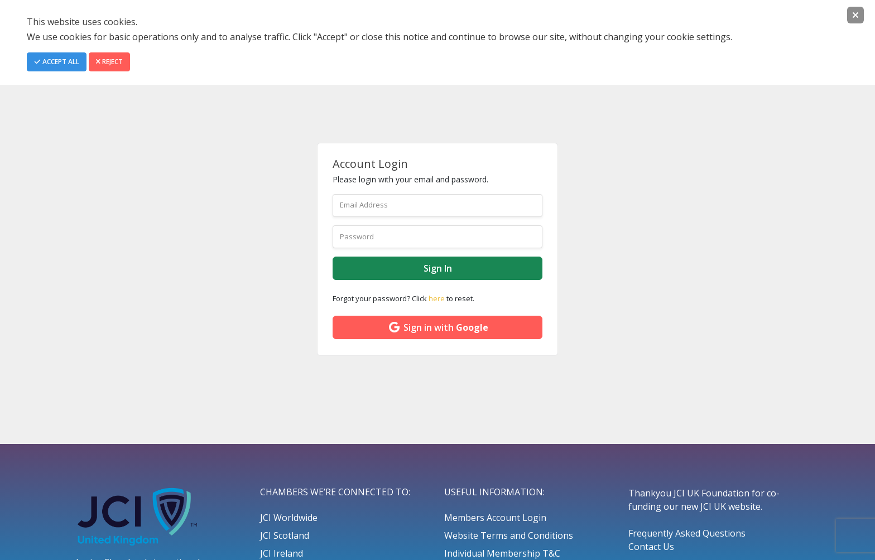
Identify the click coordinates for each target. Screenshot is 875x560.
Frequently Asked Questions (687, 533)
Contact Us (651, 546)
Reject (109, 61)
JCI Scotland (284, 535)
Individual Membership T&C (502, 553)
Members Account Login (495, 517)
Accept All (56, 61)
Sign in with (437, 327)
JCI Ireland (281, 553)
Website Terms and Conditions (508, 535)
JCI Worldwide (289, 517)
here (437, 298)
